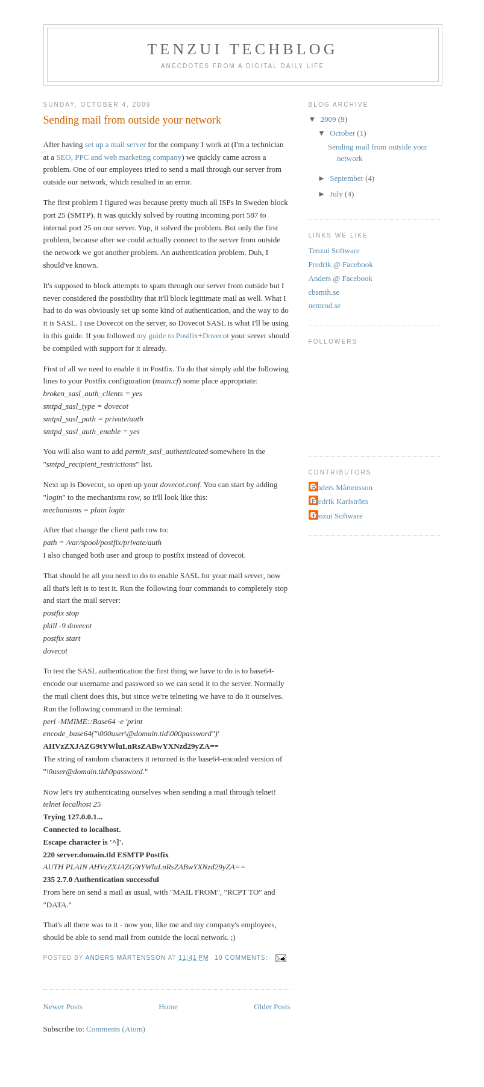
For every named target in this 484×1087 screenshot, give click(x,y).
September (347, 178)
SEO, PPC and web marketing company (118, 157)
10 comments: (242, 957)
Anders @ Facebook (341, 278)
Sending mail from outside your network (132, 120)
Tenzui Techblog (242, 49)
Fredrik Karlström (340, 501)
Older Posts (272, 1006)
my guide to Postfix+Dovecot (182, 335)
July (337, 193)
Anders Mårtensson (342, 487)
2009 (329, 119)
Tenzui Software (334, 250)
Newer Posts (63, 1006)
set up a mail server (115, 144)
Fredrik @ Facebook (341, 264)
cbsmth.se (324, 292)
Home (168, 1006)
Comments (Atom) (115, 1028)
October (343, 132)
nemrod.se (325, 305)
